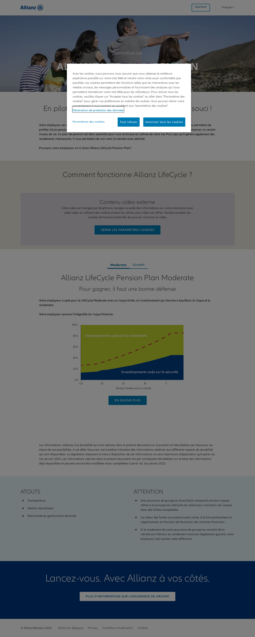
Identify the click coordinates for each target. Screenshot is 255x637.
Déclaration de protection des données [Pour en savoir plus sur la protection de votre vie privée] (98, 110)
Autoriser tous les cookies (164, 122)
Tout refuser (129, 122)
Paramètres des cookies (89, 121)
